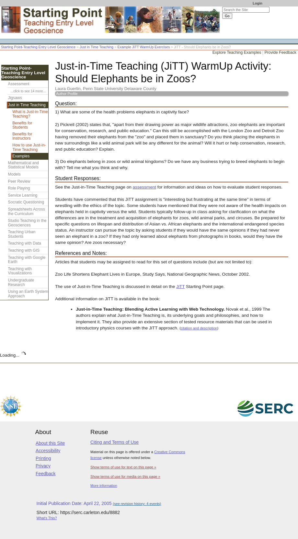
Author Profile (67, 94)
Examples (20, 156)
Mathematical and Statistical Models (23, 165)
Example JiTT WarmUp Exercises (144, 47)
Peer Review (19, 181)
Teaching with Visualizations (20, 271)
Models (14, 174)
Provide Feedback (280, 52)
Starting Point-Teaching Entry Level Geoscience (38, 47)
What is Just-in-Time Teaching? (30, 114)
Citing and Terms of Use (114, 442)
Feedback (45, 473)
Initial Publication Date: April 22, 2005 (99, 503)
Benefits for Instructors (22, 136)
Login (257, 3)
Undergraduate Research (21, 282)
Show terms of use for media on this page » (125, 476)
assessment (144, 187)
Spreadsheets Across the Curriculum (26, 211)
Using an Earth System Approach (28, 293)
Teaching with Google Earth (27, 259)
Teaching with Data (24, 243)
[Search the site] (245, 10)
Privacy (43, 465)
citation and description (199, 328)
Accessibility (48, 450)
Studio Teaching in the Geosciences (27, 222)
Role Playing (19, 188)
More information (103, 485)
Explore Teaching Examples (236, 52)
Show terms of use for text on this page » (123, 467)
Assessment (18, 84)
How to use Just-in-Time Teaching (29, 147)
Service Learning (23, 195)
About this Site (50, 443)
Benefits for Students (22, 125)
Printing (43, 458)
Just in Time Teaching (96, 47)
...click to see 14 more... (28, 91)
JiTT (180, 286)
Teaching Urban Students (22, 234)
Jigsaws (15, 98)
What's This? (47, 518)
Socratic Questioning (26, 202)
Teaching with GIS (24, 250)
